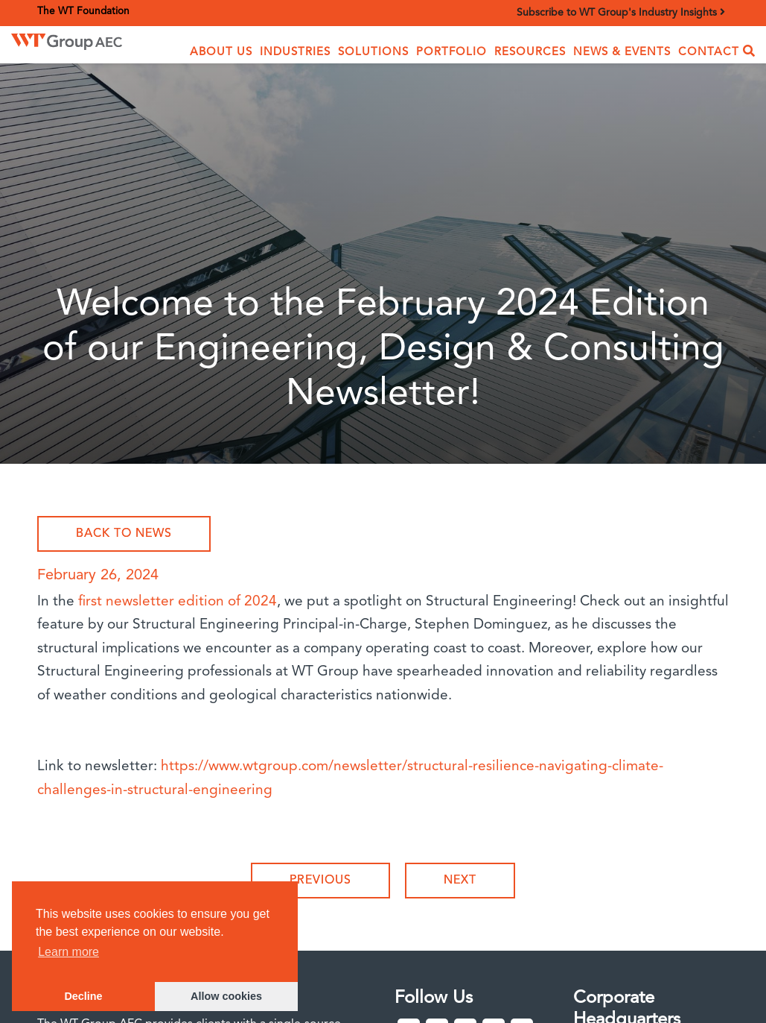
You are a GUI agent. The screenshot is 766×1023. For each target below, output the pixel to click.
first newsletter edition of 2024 (177, 602)
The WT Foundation (83, 11)
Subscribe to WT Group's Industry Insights (621, 12)
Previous (320, 881)
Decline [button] (83, 996)
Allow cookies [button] (226, 996)
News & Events (622, 52)
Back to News (124, 534)
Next (460, 881)
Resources (530, 52)
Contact (708, 52)
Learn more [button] (68, 951)
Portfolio (451, 52)
